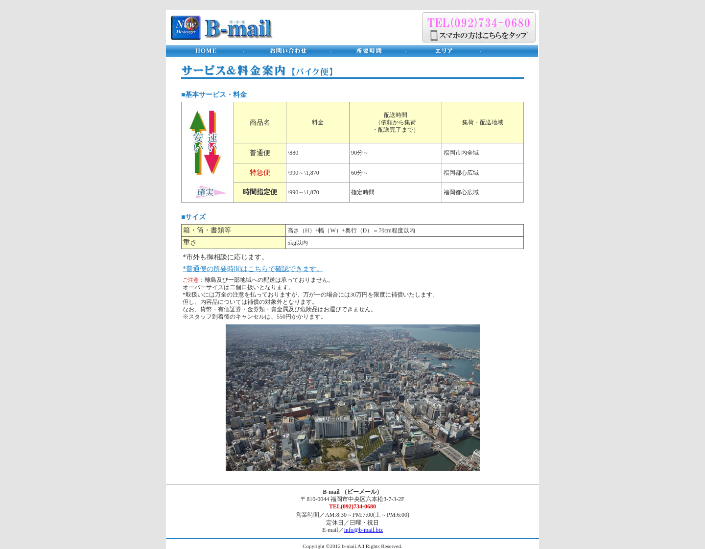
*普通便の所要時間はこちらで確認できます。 (253, 269)
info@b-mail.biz (363, 529)
